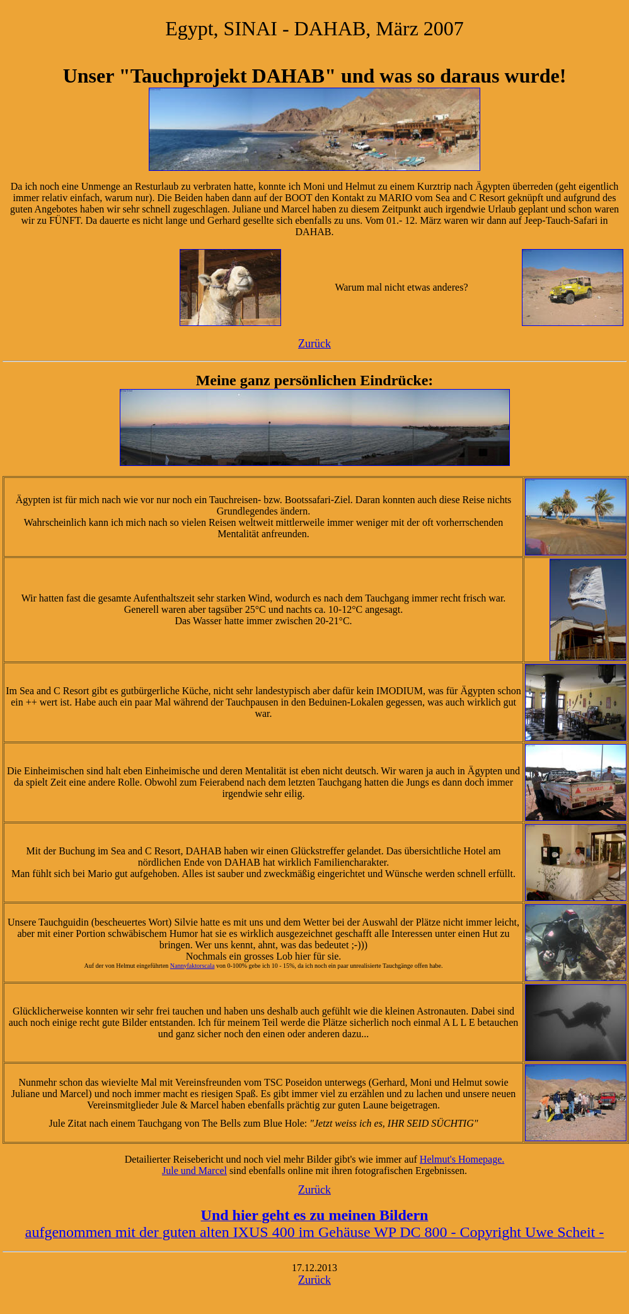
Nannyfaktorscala (192, 965)
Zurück (314, 343)
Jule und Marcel (194, 1170)
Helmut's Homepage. (462, 1159)
